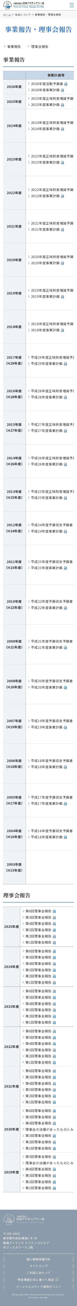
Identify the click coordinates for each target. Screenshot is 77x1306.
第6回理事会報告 (38, 910)
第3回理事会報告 (38, 929)
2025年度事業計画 (45, 104)
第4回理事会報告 (38, 923)
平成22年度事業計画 (47, 607)
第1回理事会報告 (38, 942)
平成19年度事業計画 (47, 727)
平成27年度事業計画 (47, 430)
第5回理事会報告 (38, 917)
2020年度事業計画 (45, 262)
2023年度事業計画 (45, 162)
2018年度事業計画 (45, 329)
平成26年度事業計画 (47, 464)
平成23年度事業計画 (47, 567)
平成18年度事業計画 (47, 766)
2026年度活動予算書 (47, 83)
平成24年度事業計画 (47, 531)
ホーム (7, 14)
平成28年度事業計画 (47, 396)
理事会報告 (39, 46)
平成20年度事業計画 (47, 687)
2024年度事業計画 (45, 128)
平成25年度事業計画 (47, 497)
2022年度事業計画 (45, 195)
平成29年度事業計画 (47, 363)
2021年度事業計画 (45, 229)
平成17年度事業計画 (47, 803)
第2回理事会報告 (38, 936)
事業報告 (14, 46)
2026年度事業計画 (45, 89)
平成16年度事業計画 (47, 836)
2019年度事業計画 (45, 296)
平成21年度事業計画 (47, 647)
